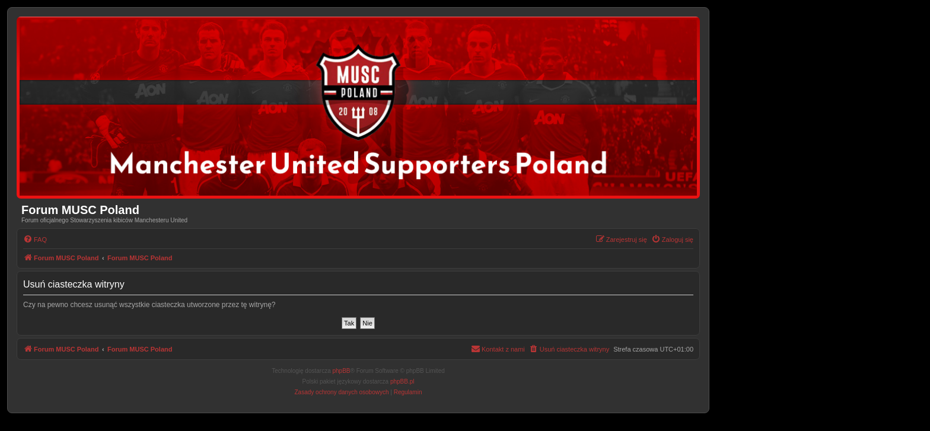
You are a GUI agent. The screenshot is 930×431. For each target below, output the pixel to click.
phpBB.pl (402, 381)
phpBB (342, 371)
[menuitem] (35, 239)
